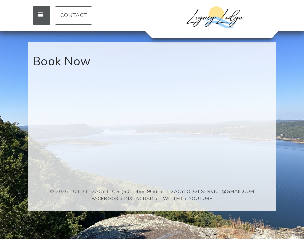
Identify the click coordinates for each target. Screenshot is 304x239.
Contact (73, 15)
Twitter (171, 199)
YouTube (201, 199)
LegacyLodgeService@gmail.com (209, 191)
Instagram (139, 199)
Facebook (105, 199)
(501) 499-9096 (140, 191)
